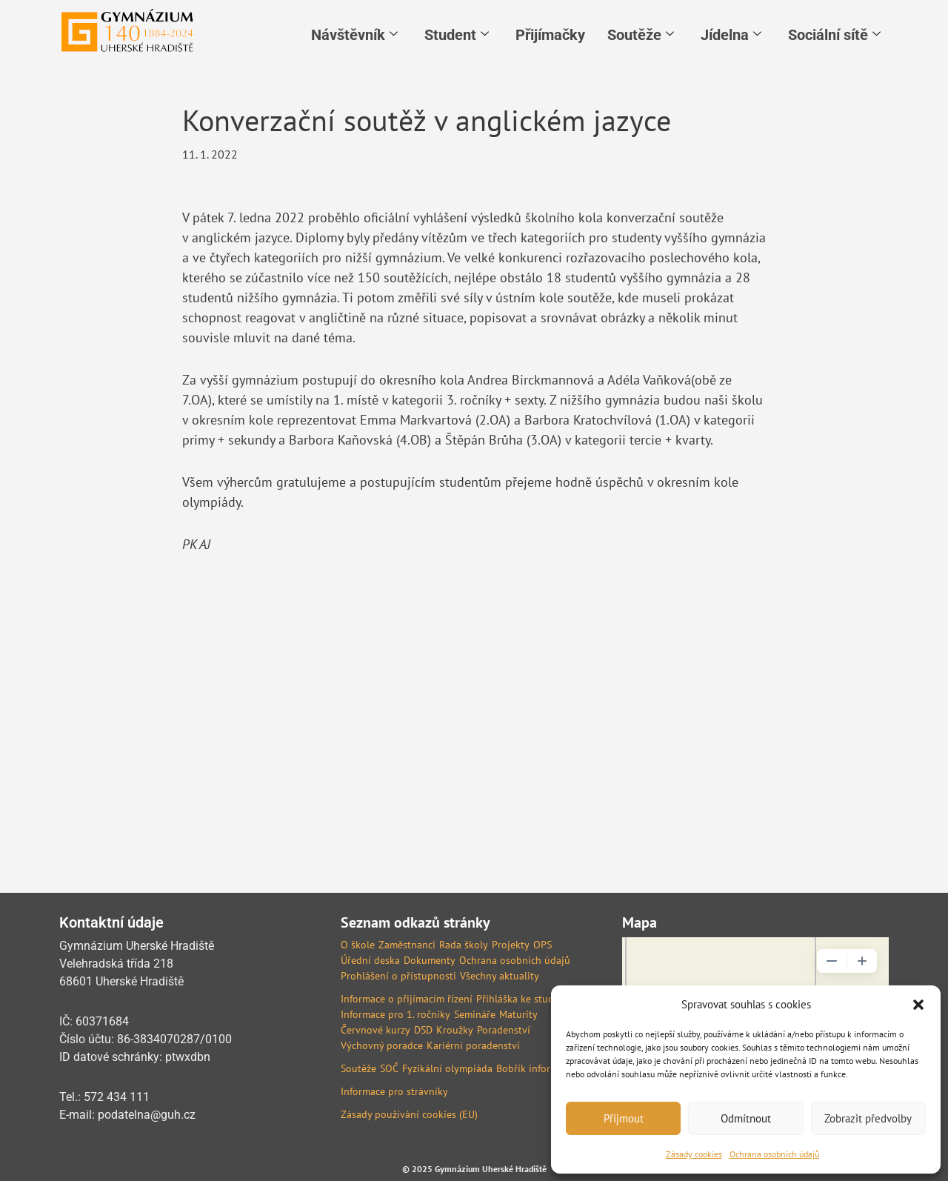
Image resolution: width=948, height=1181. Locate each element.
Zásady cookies (694, 1154)
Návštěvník (354, 35)
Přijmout (624, 1118)
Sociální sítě (834, 35)
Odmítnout (746, 1118)
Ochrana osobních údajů (774, 1154)
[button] (918, 1004)
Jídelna (731, 35)
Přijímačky (550, 35)
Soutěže (640, 35)
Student (456, 35)
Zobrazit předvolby (868, 1118)
